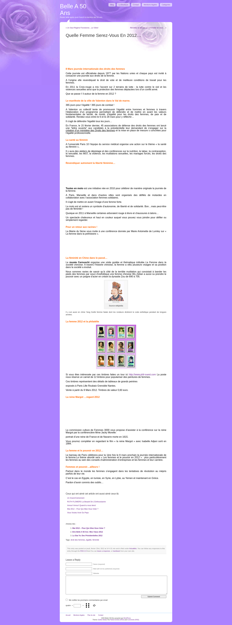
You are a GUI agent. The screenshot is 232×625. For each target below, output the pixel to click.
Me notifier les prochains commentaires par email (88, 600)
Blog (112, 5)
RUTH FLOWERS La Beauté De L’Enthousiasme (86, 502)
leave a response (103, 551)
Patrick (112, 620)
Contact (136, 5)
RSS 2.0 (83, 551)
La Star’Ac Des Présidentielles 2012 (87, 536)
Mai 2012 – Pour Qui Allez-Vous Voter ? (82, 509)
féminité (95, 540)
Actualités (133, 548)
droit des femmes (78, 540)
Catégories (166, 5)
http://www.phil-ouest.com (142, 374)
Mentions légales (150, 5)
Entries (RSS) (119, 620)
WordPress (127, 618)
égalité (88, 540)
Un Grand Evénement (75, 498)
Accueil (68, 615)
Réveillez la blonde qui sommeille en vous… (147, 28)
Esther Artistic (102, 620)
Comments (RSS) (133, 620)
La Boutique (123, 5)
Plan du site (91, 615)
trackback (116, 551)
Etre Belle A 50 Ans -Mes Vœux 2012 (87, 532)
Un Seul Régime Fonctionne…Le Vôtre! (82, 28)
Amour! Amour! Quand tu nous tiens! (81, 505)
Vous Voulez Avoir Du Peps (78, 513)
